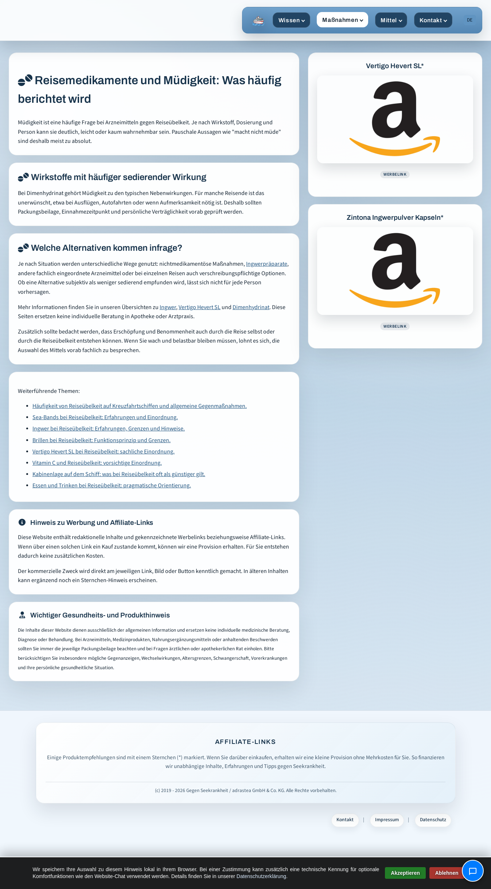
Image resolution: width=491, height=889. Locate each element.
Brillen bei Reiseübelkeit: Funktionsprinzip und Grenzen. (101, 440)
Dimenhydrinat (251, 307)
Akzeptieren (405, 873)
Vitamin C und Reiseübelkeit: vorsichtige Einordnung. (97, 463)
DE (469, 20)
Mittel (391, 20)
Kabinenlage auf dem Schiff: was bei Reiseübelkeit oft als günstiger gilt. (118, 474)
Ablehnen (447, 873)
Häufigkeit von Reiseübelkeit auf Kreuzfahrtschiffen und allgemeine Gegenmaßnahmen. (139, 406)
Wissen (291, 20)
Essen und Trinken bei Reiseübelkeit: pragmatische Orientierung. (111, 486)
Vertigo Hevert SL (200, 307)
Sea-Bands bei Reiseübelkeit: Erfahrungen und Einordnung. (105, 417)
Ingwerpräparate (266, 264)
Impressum (387, 819)
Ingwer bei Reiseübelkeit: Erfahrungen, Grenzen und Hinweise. (108, 429)
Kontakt (433, 20)
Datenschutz (433, 819)
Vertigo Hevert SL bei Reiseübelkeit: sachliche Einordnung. (103, 452)
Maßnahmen (342, 20)
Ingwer (168, 307)
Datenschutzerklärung (261, 876)
